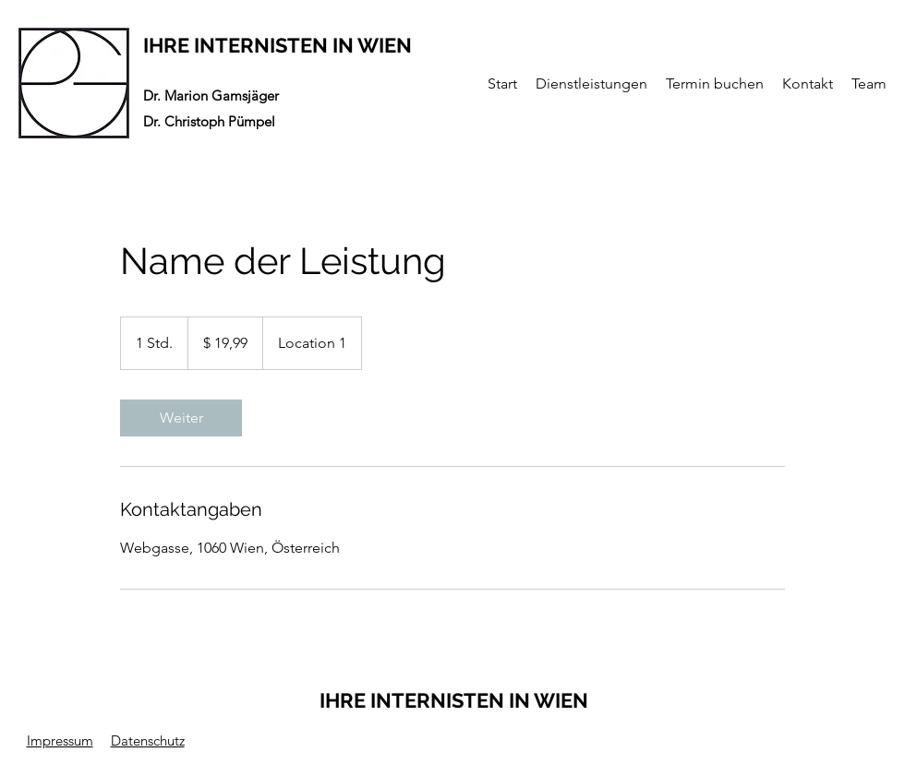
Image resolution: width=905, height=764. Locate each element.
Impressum (60, 740)
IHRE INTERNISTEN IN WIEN (277, 45)
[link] (181, 418)
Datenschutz (148, 740)
